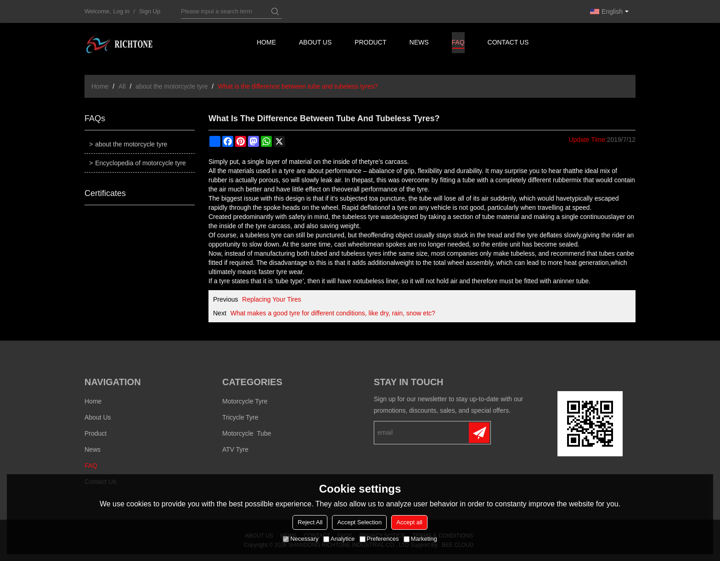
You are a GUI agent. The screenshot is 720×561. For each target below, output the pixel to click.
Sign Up (149, 11)
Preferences (379, 538)
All (122, 86)
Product (371, 43)
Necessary (300, 538)
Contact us (509, 43)
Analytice (339, 538)
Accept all (409, 522)
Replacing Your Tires (271, 299)
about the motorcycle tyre (171, 86)
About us (315, 43)
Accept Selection (359, 522)
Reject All (310, 522)
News (419, 43)
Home (266, 43)
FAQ (459, 45)
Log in (121, 11)
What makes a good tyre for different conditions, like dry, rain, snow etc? (333, 313)
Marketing (420, 538)
